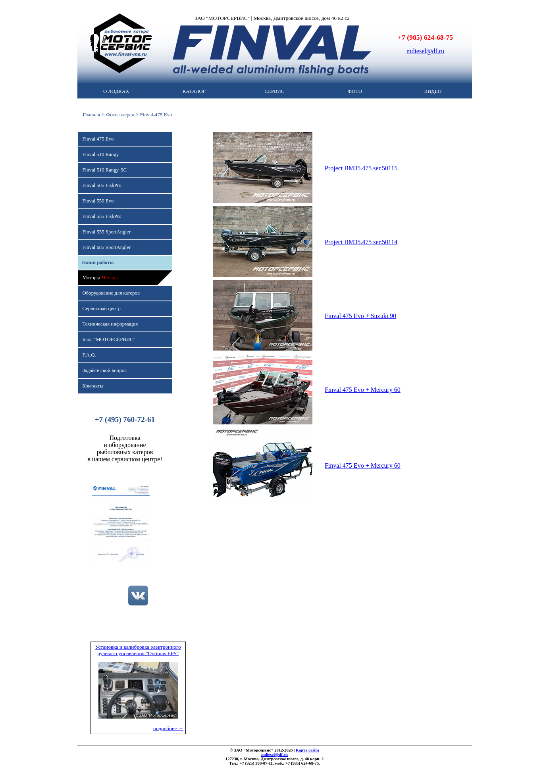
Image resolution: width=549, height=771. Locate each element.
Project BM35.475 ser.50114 (361, 242)
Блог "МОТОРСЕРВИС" (109, 339)
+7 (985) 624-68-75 (425, 37)
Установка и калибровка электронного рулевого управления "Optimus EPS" (138, 650)
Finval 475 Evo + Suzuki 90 (360, 315)
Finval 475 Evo (98, 139)
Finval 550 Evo (98, 201)
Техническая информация (110, 324)
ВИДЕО (433, 91)
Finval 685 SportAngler (107, 247)
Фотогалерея (120, 115)
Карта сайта (307, 750)
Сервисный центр (102, 308)
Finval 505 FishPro (102, 185)
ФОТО (355, 91)
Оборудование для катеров (111, 293)
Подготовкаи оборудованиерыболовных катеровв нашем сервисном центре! (124, 448)
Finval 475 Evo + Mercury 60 (363, 389)
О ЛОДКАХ (116, 91)
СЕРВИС (275, 91)
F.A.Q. (89, 355)
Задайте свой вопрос (105, 370)
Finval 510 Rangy (101, 154)
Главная (91, 115)
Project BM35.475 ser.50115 (361, 168)
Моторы (101, 277)
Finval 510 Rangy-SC (105, 170)
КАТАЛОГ (194, 91)
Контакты (93, 386)
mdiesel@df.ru (425, 51)
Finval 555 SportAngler (107, 232)
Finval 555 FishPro (102, 216)
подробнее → (168, 728)
